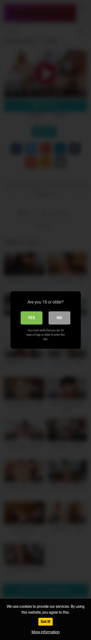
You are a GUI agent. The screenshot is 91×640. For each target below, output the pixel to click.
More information (45, 632)
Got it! (45, 621)
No (59, 317)
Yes (31, 317)
